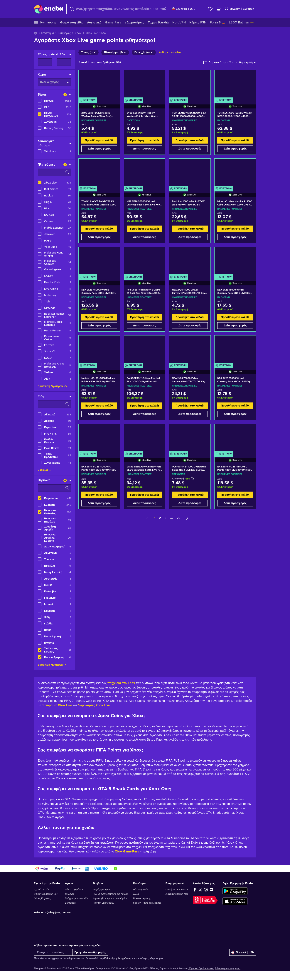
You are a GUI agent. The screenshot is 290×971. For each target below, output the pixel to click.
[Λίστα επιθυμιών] (210, 9)
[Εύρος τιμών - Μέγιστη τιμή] (64, 62)
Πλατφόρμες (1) (115, 52)
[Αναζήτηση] (117, 9)
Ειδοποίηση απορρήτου (227, 968)
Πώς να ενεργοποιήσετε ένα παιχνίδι (111, 894)
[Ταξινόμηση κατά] (229, 62)
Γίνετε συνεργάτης (142, 898)
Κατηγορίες (64, 33)
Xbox (78, 33)
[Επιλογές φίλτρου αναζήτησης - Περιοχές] (54, 488)
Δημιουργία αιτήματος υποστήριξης (110, 898)
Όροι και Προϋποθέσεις (201, 968)
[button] (187, 518)
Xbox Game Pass (127, 851)
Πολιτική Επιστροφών (103, 903)
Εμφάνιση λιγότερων (52, 386)
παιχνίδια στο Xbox (121, 683)
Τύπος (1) (88, 52)
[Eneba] (48, 8)
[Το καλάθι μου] (218, 9)
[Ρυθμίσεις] (183, 9)
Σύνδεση (232, 9)
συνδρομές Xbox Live (57, 705)
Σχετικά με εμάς (41, 889)
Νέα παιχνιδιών (140, 889)
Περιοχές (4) (143, 52)
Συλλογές (69, 894)
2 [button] (160, 518)
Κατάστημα (47, 33)
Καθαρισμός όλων (170, 52)
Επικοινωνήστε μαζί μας (46, 894)
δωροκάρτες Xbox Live (94, 705)
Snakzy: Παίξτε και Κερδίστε (147, 903)
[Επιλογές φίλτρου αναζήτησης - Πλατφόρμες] (54, 172)
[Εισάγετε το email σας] (53, 952)
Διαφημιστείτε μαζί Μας (177, 894)
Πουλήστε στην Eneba (177, 889)
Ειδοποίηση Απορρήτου (117, 958)
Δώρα (136, 894)
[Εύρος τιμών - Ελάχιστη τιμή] (45, 62)
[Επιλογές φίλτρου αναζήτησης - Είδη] (54, 404)
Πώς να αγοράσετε (74, 889)
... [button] (171, 518)
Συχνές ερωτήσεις (101, 889)
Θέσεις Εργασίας (42, 898)
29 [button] (178, 518)
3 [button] (165, 518)
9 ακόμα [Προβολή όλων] (44, 470)
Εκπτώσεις (70, 903)
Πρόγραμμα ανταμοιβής (76, 898)
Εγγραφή (248, 9)
